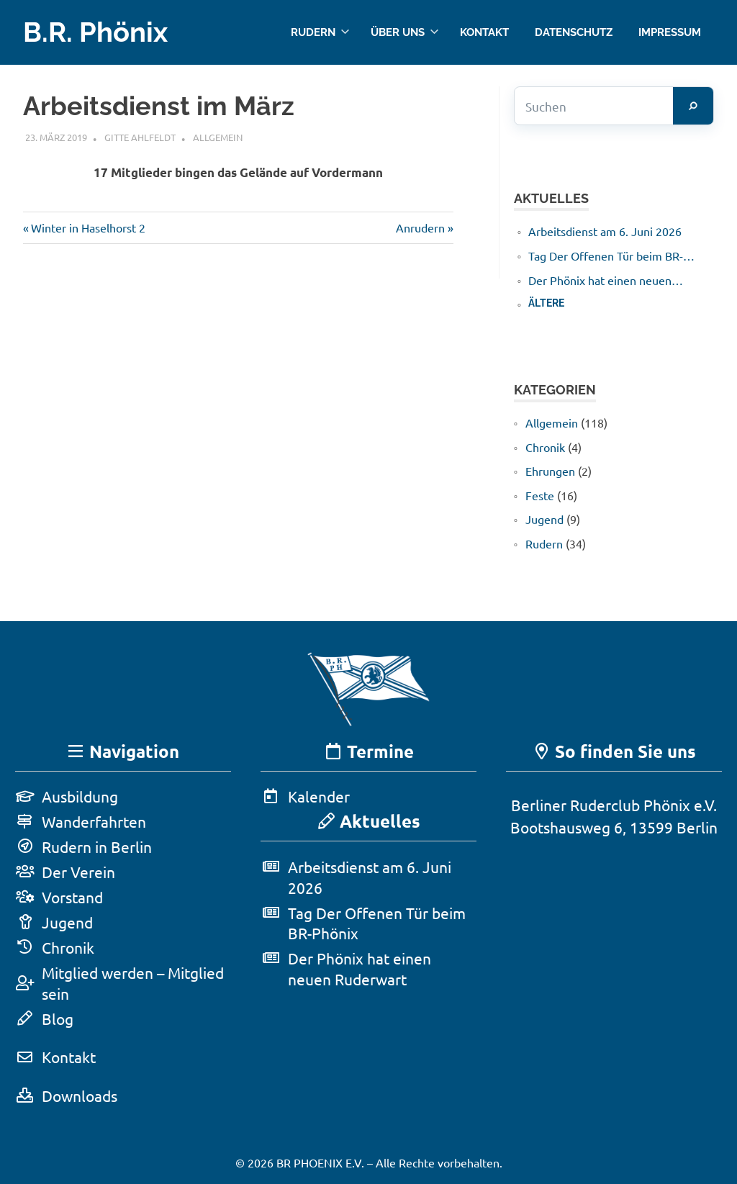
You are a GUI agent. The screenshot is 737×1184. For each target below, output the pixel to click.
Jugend (544, 519)
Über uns (405, 31)
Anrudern (420, 227)
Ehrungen (550, 471)
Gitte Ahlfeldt (140, 137)
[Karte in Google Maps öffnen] (614, 961)
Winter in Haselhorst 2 (87, 227)
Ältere (546, 303)
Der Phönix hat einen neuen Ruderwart (600, 281)
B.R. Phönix (95, 32)
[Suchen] (693, 106)
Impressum (669, 31)
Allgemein (218, 137)
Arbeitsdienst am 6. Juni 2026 (605, 231)
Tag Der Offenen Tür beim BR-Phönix (605, 256)
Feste (539, 495)
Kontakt (484, 31)
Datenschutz (573, 31)
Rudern (320, 31)
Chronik (545, 447)
